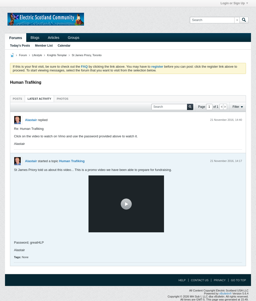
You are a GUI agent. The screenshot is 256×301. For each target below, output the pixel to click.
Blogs (34, 38)
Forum (23, 55)
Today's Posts (20, 45)
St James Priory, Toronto (87, 55)
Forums (15, 38)
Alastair (31, 120)
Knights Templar (57, 55)
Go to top (238, 280)
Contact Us (200, 280)
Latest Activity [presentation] (39, 98)
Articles (53, 38)
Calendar (64, 45)
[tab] (17, 98)
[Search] (215, 20)
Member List (44, 45)
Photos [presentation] (62, 98)
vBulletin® (225, 293)
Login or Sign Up (234, 3)
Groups (73, 38)
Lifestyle (37, 55)
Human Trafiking (72, 161)
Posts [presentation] (17, 98)
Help (182, 280)
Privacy (220, 280)
